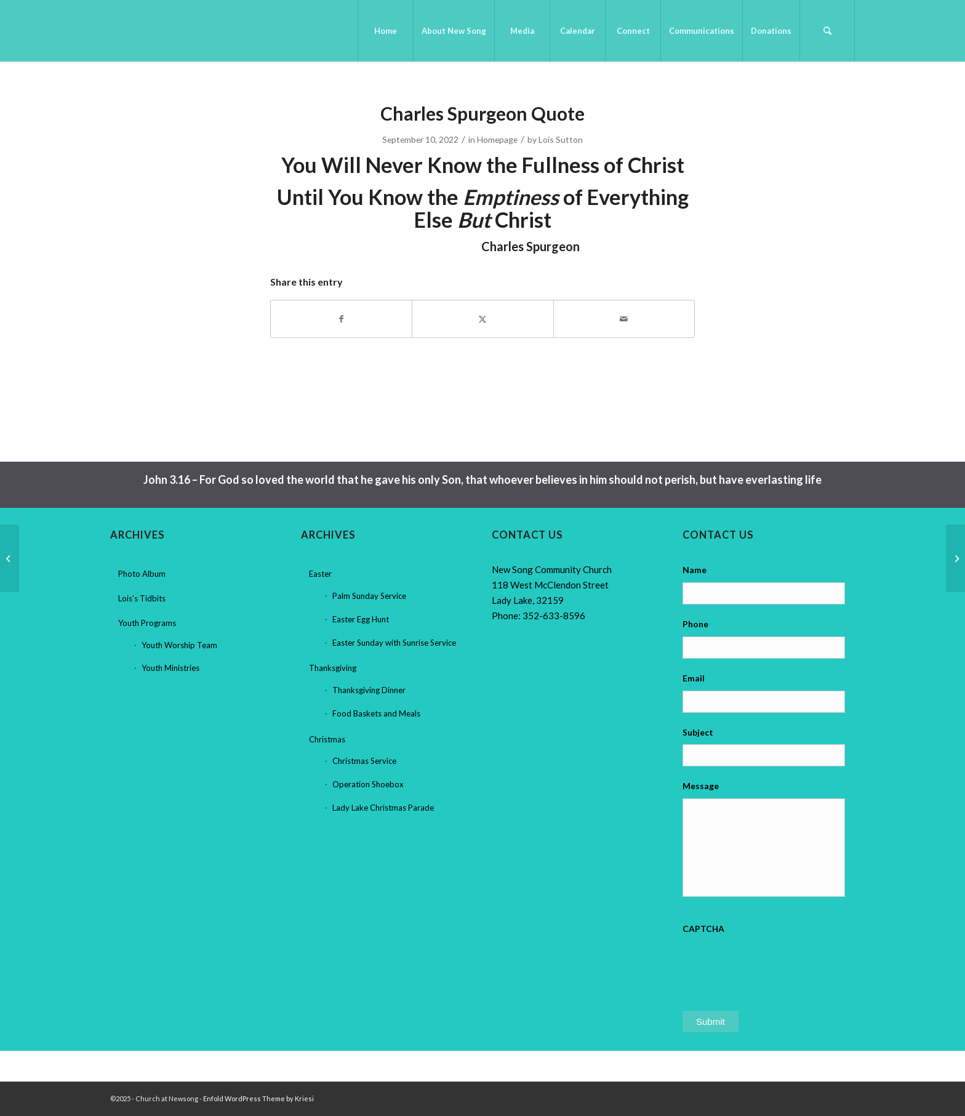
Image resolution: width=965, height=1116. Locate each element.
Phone (695, 624)
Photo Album (142, 574)
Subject (698, 732)
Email (694, 678)
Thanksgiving (332, 668)
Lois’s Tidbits (142, 598)
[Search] (827, 31)
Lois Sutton (561, 139)
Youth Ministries (170, 668)
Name (695, 569)
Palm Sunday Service (369, 596)
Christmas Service (364, 761)
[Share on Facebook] (341, 318)
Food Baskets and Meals (376, 713)
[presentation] (776, 965)
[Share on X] (482, 318)
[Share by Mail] (624, 318)
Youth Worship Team (179, 645)
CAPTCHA (703, 928)
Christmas (327, 739)
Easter (320, 574)
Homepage (497, 139)
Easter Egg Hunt (360, 619)
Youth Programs (147, 623)
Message (701, 786)
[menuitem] (385, 31)
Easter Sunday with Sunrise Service (394, 643)
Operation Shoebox (368, 784)
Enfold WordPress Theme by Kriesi (258, 1098)
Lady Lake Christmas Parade (383, 808)
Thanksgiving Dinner (369, 690)
